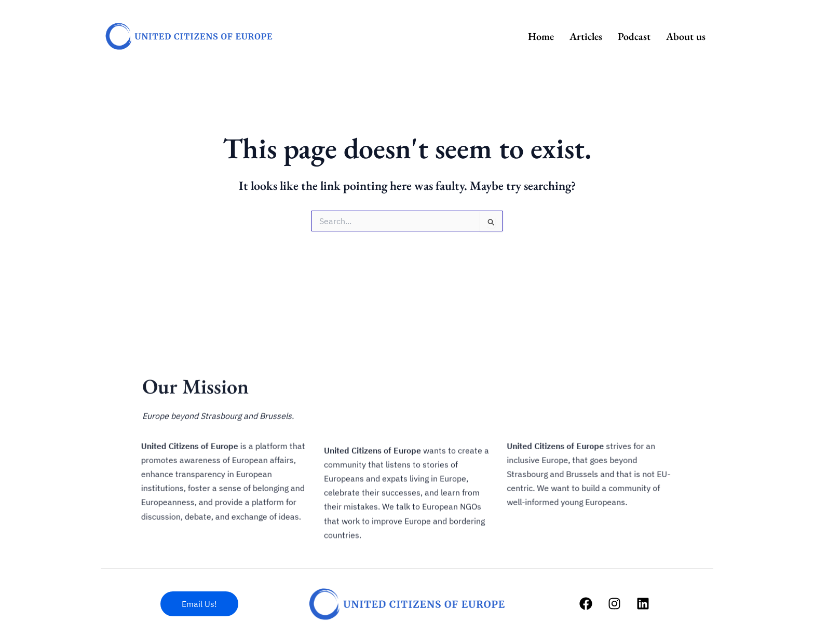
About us (686, 36)
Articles (585, 36)
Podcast (634, 36)
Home (541, 36)
